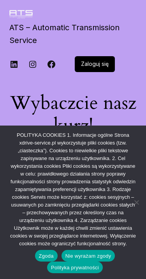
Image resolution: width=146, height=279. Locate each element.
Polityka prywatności (75, 267)
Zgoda (46, 256)
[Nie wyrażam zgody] (136, 202)
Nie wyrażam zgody (88, 256)
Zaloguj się (95, 63)
